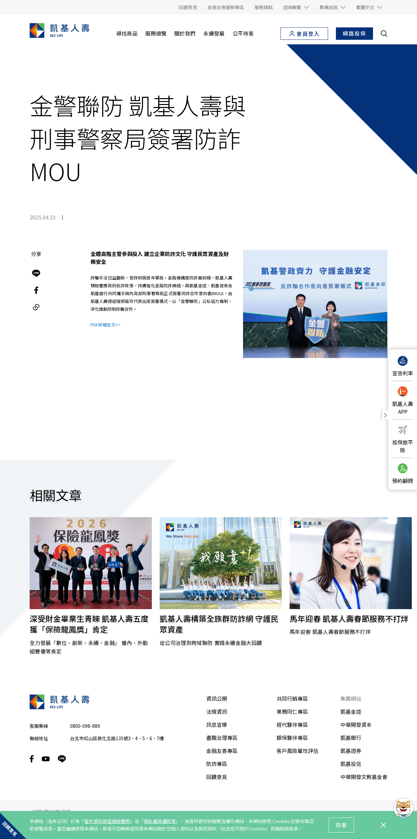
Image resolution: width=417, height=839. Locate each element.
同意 (341, 825)
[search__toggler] (384, 33)
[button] (296, 7)
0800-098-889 (85, 726)
